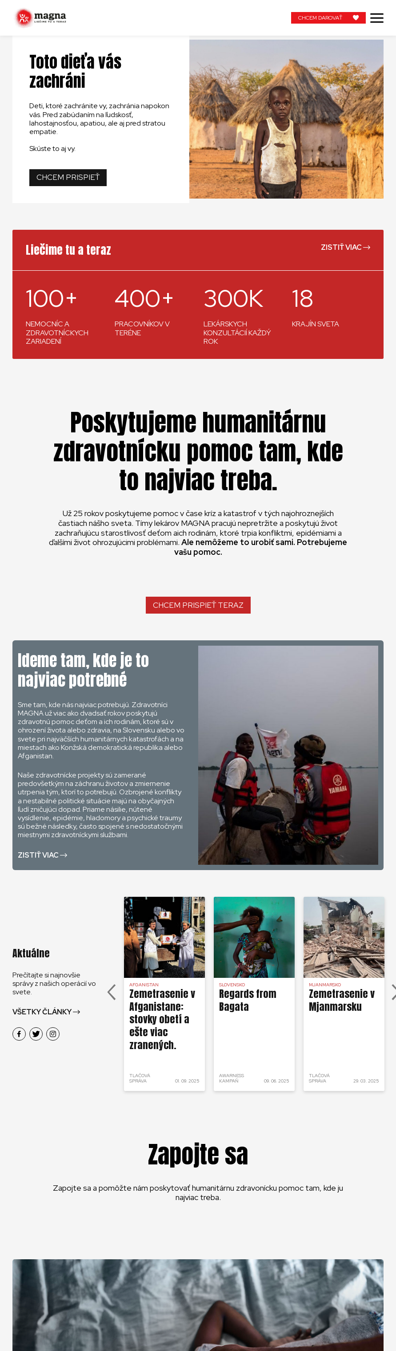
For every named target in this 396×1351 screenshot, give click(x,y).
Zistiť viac (341, 247)
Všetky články (42, 1012)
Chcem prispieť (68, 177)
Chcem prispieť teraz (198, 605)
